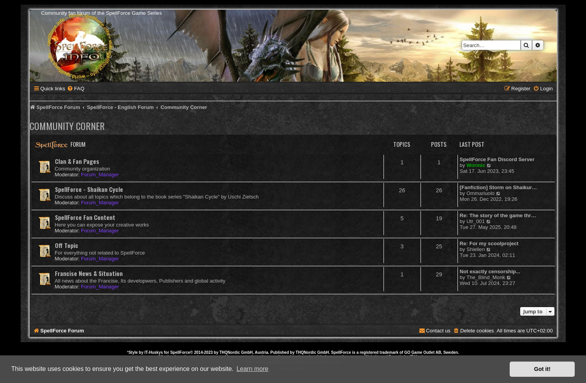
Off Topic (66, 245)
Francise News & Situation (89, 273)
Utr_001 (475, 221)
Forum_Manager (100, 174)
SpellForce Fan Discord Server (497, 159)
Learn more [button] (252, 368)
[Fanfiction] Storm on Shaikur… (498, 187)
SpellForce (180, 352)
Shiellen (475, 249)
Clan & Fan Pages (77, 161)
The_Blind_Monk (485, 277)
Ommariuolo (480, 193)
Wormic (475, 165)
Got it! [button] (542, 369)
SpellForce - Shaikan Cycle (89, 189)
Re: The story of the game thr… (498, 215)
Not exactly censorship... (490, 271)
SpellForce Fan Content (85, 217)
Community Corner (67, 126)
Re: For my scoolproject (489, 243)
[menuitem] (75, 88)
